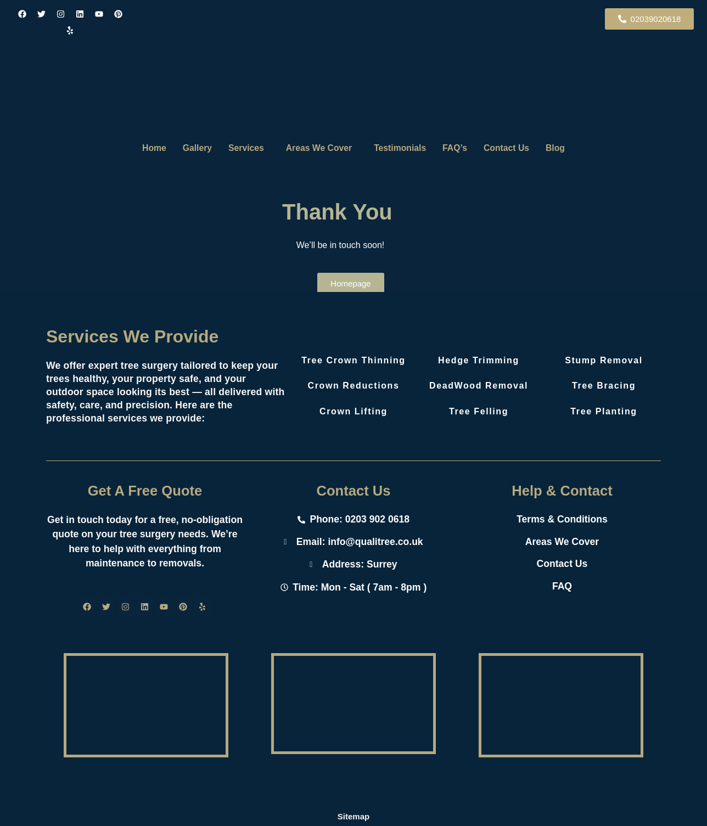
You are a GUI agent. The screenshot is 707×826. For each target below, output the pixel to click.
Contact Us (515, 148)
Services (241, 148)
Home (142, 148)
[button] (244, 148)
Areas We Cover (316, 148)
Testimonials (402, 148)
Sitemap (353, 816)
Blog (567, 148)
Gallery (188, 148)
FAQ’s (460, 148)
